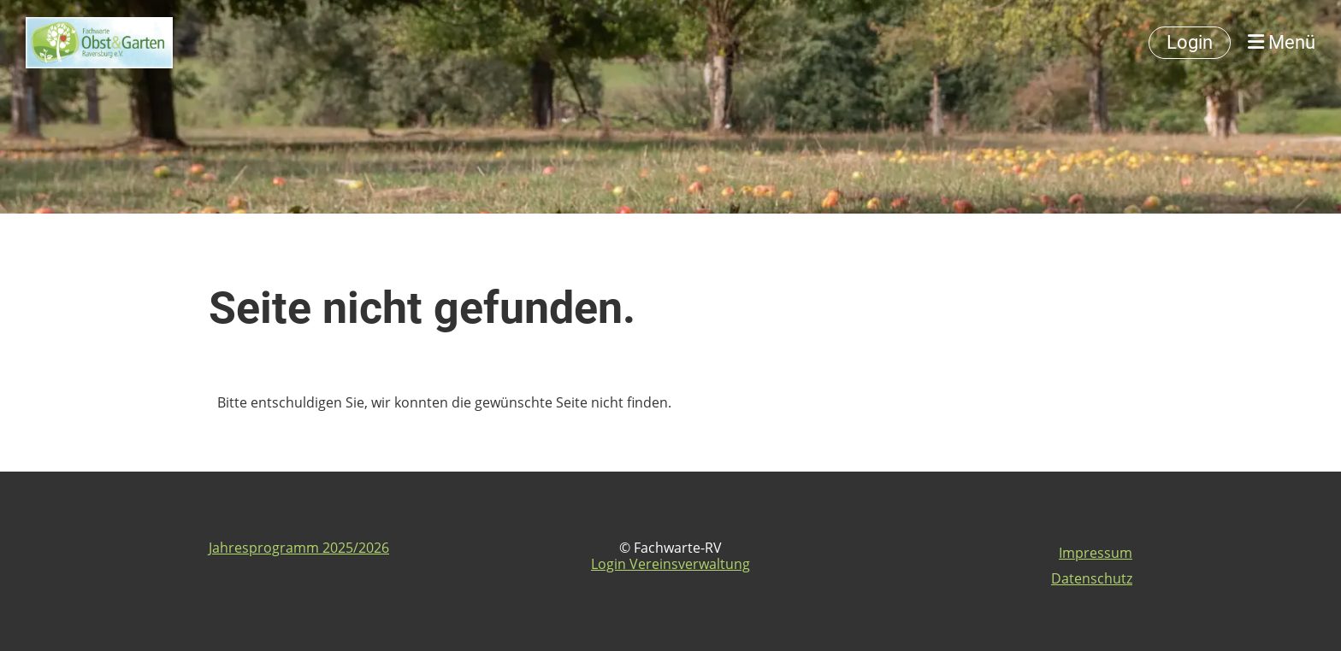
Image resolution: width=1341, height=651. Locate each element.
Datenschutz (1091, 578)
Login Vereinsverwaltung (670, 563)
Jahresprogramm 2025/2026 (299, 547)
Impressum (1095, 552)
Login (1190, 42)
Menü (1281, 42)
